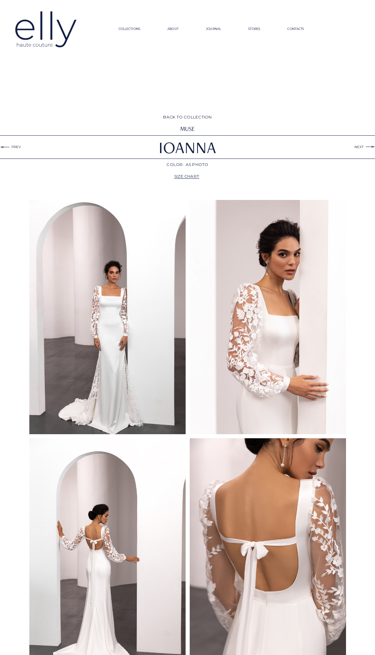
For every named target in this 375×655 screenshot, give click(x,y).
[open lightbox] (107, 317)
